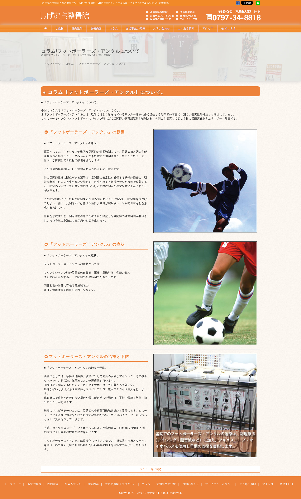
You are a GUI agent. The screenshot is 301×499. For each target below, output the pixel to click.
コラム (114, 28)
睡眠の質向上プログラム (120, 484)
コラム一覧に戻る (150, 469)
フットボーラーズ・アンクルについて (102, 63)
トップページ (52, 63)
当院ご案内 (34, 484)
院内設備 (77, 28)
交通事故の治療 (135, 28)
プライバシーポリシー (219, 484)
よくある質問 (186, 28)
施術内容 (96, 28)
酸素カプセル (73, 484)
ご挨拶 (59, 28)
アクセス (207, 28)
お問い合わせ (161, 28)
